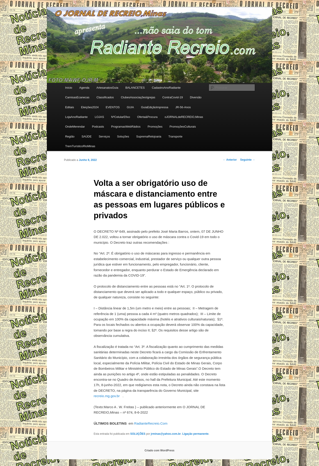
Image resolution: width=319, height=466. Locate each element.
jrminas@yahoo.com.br (166, 433)
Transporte (175, 136)
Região (69, 136)
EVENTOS (113, 107)
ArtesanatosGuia (107, 87)
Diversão (195, 97)
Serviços (104, 136)
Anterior (230, 159)
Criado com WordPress (159, 450)
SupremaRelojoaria (148, 136)
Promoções (155, 126)
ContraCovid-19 (172, 97)
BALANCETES (135, 87)
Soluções (123, 136)
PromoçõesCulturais (182, 126)
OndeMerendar (75, 126)
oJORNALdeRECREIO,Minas (184, 117)
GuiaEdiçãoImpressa (154, 107)
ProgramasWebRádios (126, 126)
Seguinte (247, 159)
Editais (69, 107)
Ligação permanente (195, 433)
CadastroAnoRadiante (166, 87)
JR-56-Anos (183, 107)
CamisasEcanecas (77, 97)
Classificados (105, 97)
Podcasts (98, 126)
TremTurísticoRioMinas (80, 146)
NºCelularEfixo (120, 117)
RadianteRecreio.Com (151, 423)
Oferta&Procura (147, 117)
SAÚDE (87, 136)
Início (68, 87)
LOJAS (99, 117)
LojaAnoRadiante (76, 117)
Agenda (84, 87)
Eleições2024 (90, 107)
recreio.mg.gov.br (107, 396)
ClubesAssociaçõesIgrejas (138, 97)
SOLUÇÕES (137, 433)
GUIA (130, 107)
